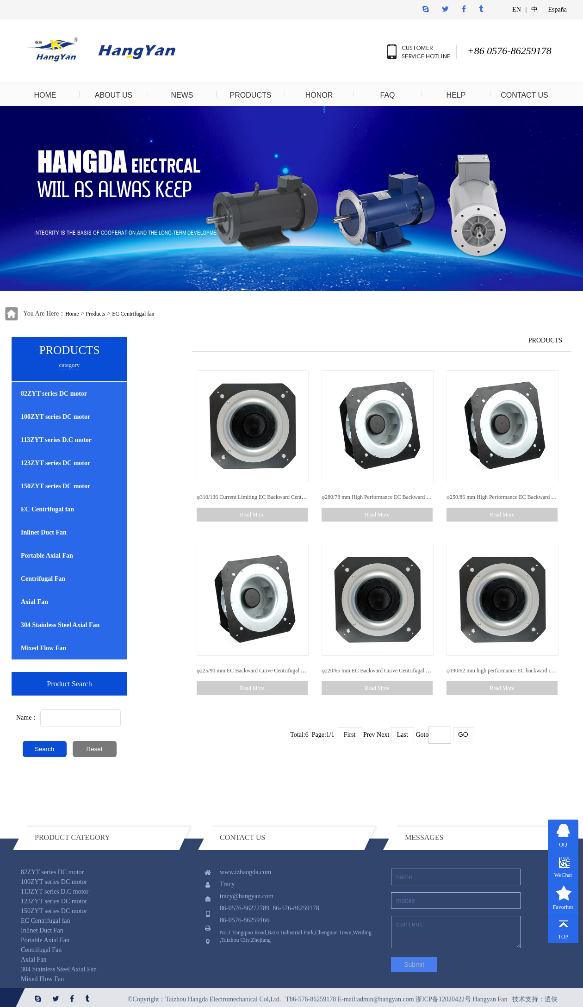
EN (516, 9)
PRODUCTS (251, 95)
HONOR (319, 95)
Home (72, 314)
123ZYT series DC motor (55, 463)
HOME (45, 95)
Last (402, 734)
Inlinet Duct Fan (44, 532)
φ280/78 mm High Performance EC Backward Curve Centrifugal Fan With (405, 497)
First (350, 734)
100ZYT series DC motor (55, 416)
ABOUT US (114, 95)
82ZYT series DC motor (54, 393)
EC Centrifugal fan (133, 314)
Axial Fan (34, 601)
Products (95, 314)
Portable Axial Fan (47, 555)
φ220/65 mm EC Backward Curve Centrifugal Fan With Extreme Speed (401, 670)
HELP (456, 95)
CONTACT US (524, 95)
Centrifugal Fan (43, 578)
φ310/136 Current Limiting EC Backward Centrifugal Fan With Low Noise (280, 497)
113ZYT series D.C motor (56, 439)
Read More (252, 514)
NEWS (182, 95)
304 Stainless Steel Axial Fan (60, 625)
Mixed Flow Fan (43, 648)
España (557, 9)
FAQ (387, 95)
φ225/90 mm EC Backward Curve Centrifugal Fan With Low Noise (272, 670)
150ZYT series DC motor (55, 486)
